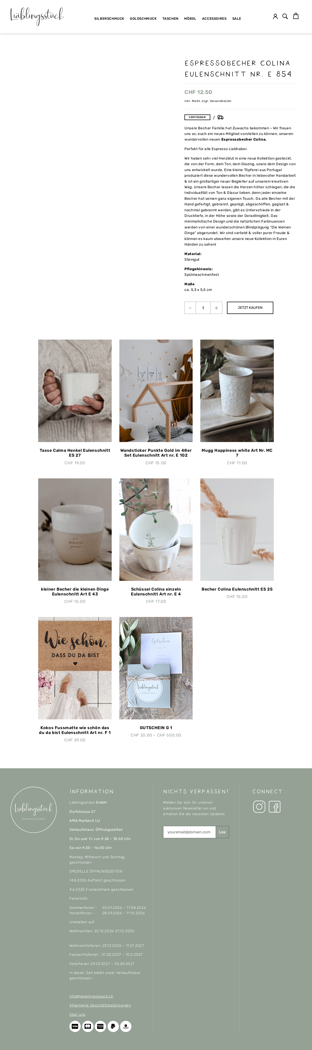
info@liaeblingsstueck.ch (91, 996)
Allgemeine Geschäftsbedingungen (100, 1005)
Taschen (170, 18)
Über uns (77, 1014)
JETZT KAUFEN (250, 308)
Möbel (190, 18)
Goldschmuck (143, 18)
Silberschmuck (109, 18)
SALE (236, 18)
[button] (285, 17)
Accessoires (214, 18)
